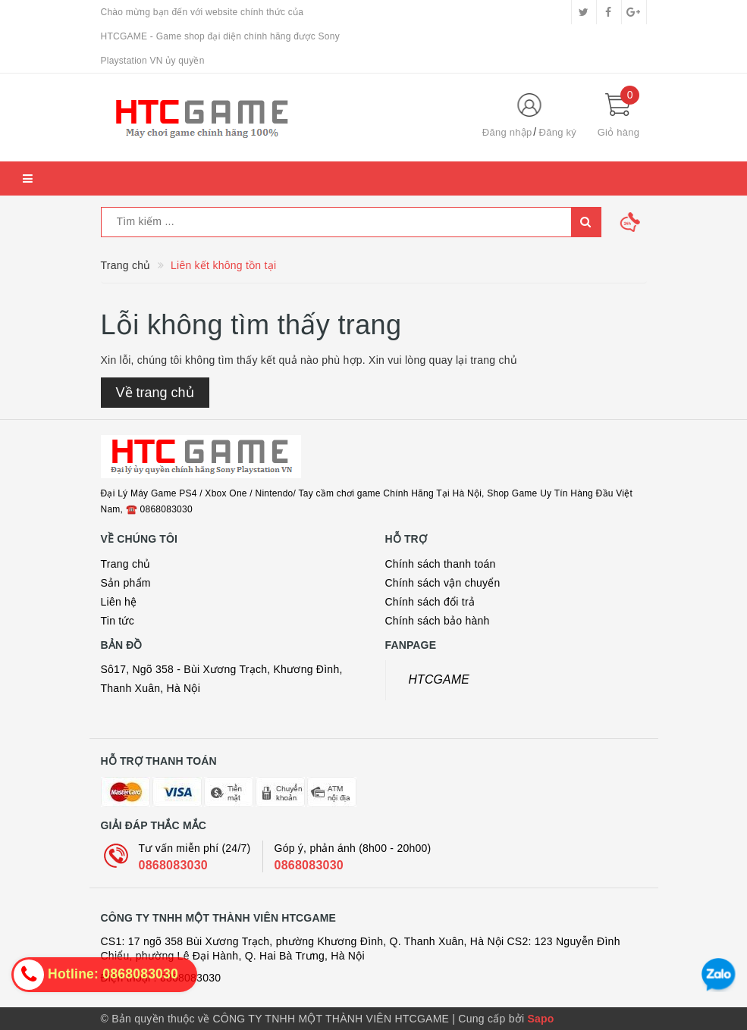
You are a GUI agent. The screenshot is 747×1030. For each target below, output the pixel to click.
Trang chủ (126, 564)
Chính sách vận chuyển (443, 583)
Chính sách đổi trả (430, 602)
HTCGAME (439, 679)
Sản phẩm (126, 583)
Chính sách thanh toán (440, 564)
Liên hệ (119, 602)
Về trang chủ (155, 392)
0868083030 (173, 865)
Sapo (540, 1019)
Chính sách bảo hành (437, 621)
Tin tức (117, 621)
